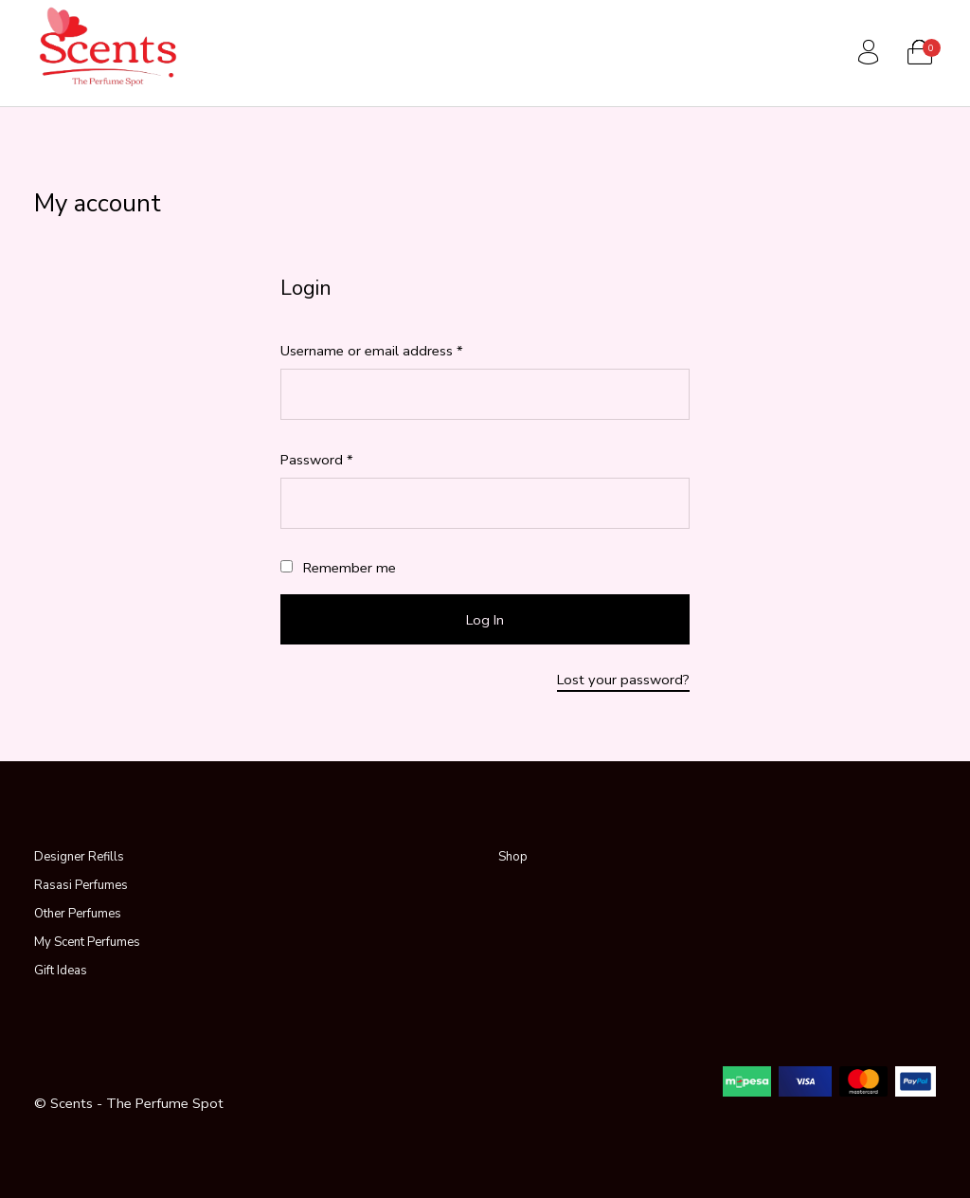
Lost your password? (623, 679)
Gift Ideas (60, 970)
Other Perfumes (77, 913)
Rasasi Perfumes (81, 885)
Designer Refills (79, 856)
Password (344, 459)
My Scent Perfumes (87, 942)
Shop (513, 856)
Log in (485, 619)
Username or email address (399, 350)
